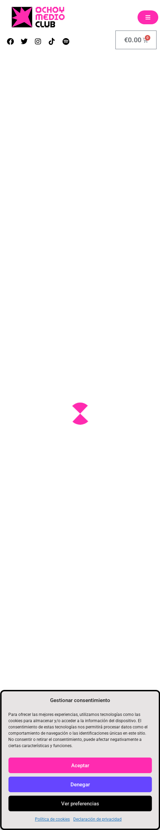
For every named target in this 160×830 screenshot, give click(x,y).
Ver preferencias (80, 804)
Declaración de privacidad (97, 819)
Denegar (80, 784)
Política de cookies (52, 819)
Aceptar (80, 765)
